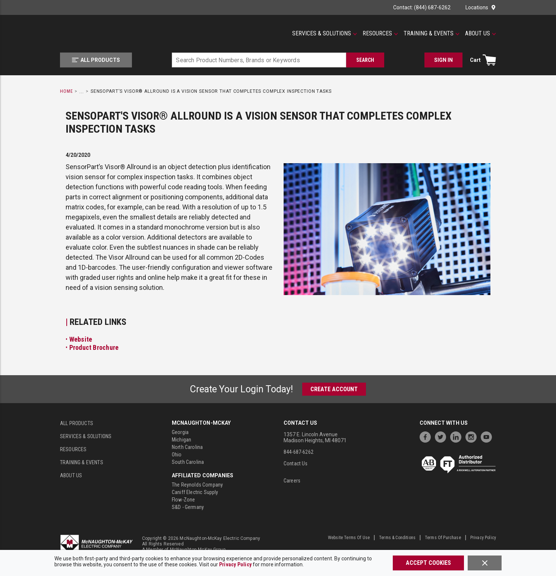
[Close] (485, 563)
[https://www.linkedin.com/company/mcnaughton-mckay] (457, 436)
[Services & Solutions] (324, 33)
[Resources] (380, 33)
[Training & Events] (431, 33)
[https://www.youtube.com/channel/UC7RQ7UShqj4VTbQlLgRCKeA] (488, 436)
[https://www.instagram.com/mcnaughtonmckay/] (472, 436)
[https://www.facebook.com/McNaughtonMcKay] (427, 436)
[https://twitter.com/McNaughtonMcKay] (442, 436)
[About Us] (480, 33)
